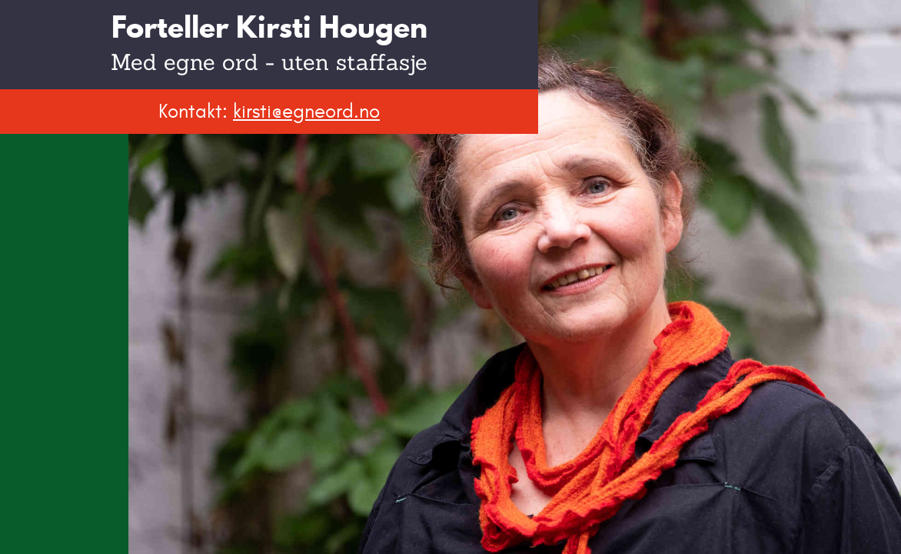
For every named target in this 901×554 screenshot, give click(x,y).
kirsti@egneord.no (306, 111)
